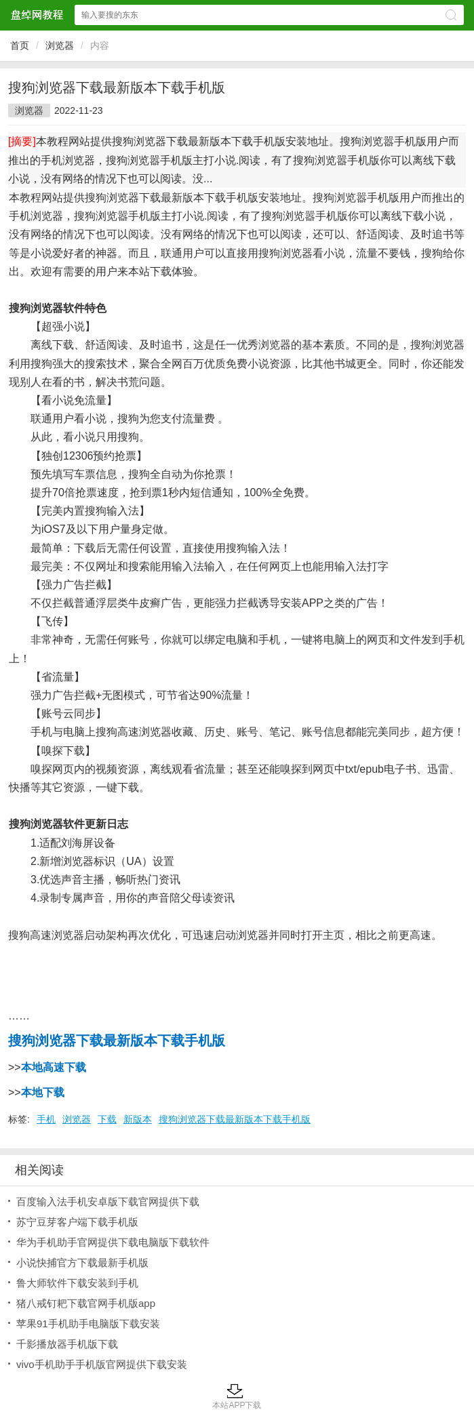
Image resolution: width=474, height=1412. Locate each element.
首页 (19, 45)
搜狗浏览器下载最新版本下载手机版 (235, 1119)
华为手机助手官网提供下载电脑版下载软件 (113, 1242)
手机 (46, 1119)
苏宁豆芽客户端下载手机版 (77, 1222)
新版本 (137, 1119)
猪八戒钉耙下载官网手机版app (85, 1303)
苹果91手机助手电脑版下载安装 (88, 1323)
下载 (107, 1119)
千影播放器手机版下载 (67, 1344)
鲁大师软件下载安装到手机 (77, 1283)
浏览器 (59, 45)
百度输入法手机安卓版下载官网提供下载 (107, 1201)
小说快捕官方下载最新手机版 (82, 1262)
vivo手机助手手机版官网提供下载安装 (101, 1364)
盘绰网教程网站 (36, 14)
